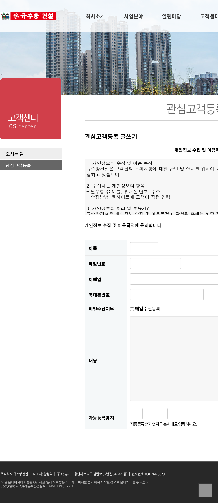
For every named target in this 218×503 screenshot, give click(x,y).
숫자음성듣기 (174, 413)
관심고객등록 (18, 165)
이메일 (95, 279)
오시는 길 (15, 154)
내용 (93, 360)
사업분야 (133, 16)
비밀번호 (97, 263)
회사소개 (95, 16)
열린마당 (171, 16)
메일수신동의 (145, 308)
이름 (93, 248)
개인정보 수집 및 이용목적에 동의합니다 (123, 225)
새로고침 (187, 413)
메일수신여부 (101, 308)
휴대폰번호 (99, 294)
